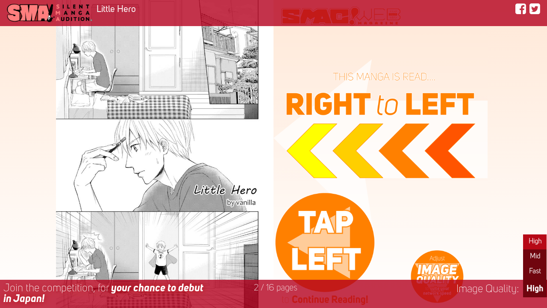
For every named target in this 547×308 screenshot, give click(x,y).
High (535, 241)
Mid (535, 256)
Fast (535, 271)
